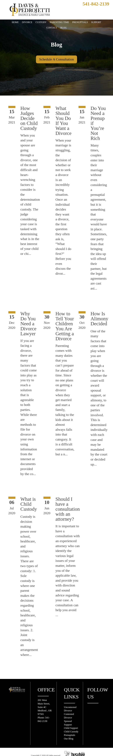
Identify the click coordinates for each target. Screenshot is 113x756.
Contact (51, 27)
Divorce (26, 22)
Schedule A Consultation (56, 59)
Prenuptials (80, 22)
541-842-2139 (93, 4)
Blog (64, 27)
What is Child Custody (31, 509)
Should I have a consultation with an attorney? (70, 514)
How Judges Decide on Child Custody (31, 118)
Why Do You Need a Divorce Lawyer (30, 323)
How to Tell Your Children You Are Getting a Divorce (67, 326)
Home (14, 22)
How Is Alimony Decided (101, 318)
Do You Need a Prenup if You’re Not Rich (100, 120)
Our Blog (69, 730)
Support (96, 22)
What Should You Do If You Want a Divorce (65, 120)
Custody (40, 22)
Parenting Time (58, 22)
